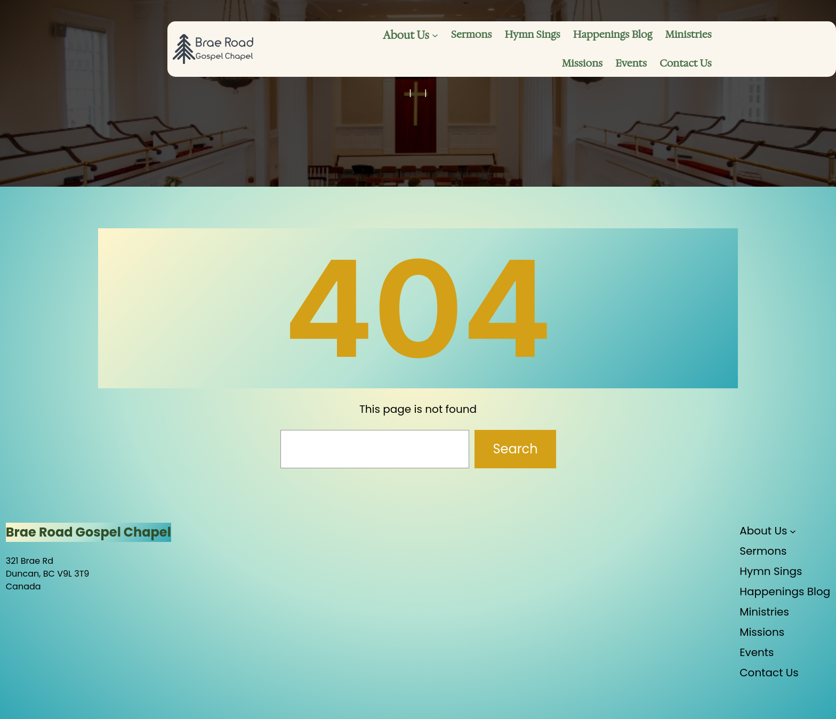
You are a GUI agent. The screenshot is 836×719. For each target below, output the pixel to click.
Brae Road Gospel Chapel (88, 532)
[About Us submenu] (435, 35)
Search (515, 449)
